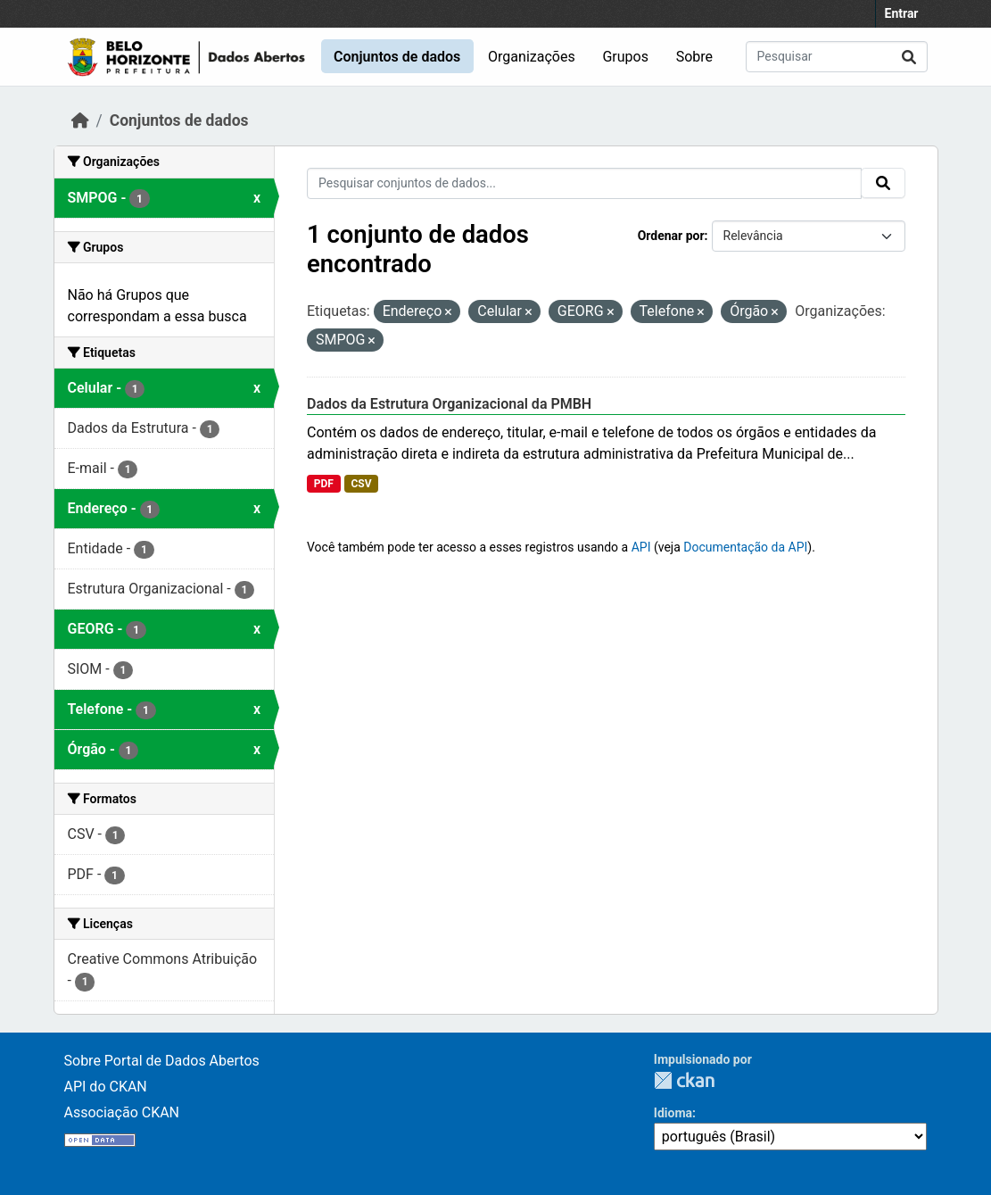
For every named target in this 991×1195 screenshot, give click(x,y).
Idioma (673, 1113)
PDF (324, 483)
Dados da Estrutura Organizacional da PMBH (449, 403)
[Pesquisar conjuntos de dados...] (837, 56)
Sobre (694, 56)
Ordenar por (671, 235)
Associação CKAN (122, 1112)
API (641, 547)
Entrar (902, 13)
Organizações (531, 56)
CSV (361, 483)
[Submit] (909, 56)
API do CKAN (105, 1086)
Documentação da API (745, 547)
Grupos (625, 56)
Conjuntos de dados (397, 56)
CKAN (684, 1080)
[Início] (80, 120)
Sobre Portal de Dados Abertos (162, 1060)
